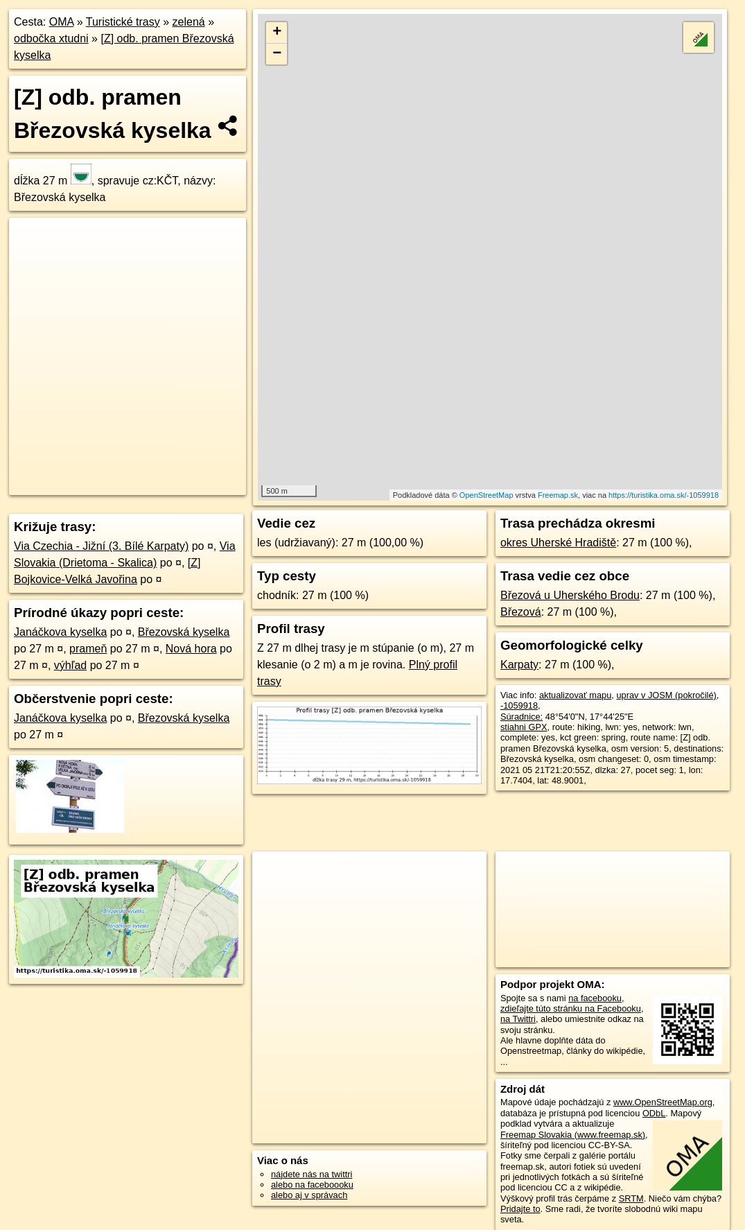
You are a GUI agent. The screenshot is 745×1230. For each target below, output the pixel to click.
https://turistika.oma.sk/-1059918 (663, 495)
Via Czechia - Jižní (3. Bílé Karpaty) (101, 546)
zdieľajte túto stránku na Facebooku (570, 1008)
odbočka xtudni (51, 38)
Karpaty (519, 664)
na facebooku (595, 998)
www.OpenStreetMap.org (662, 1102)
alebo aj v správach (309, 1195)
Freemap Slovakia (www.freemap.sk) (572, 1134)
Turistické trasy (123, 22)
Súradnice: (521, 716)
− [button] (276, 54)
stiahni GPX (523, 727)
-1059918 (519, 705)
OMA (61, 22)
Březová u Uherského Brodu (570, 595)
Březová (520, 612)
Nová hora (191, 649)
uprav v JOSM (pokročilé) (666, 695)
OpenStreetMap (486, 495)
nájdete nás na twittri (311, 1174)
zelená (189, 22)
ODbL (653, 1113)
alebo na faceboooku (312, 1184)
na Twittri (518, 1019)
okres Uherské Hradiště (558, 542)
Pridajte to (520, 1209)
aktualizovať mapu (575, 695)
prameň (88, 649)
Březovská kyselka (184, 632)
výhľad (70, 665)
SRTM (631, 1198)
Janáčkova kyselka (60, 632)
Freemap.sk (558, 495)
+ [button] (276, 32)
